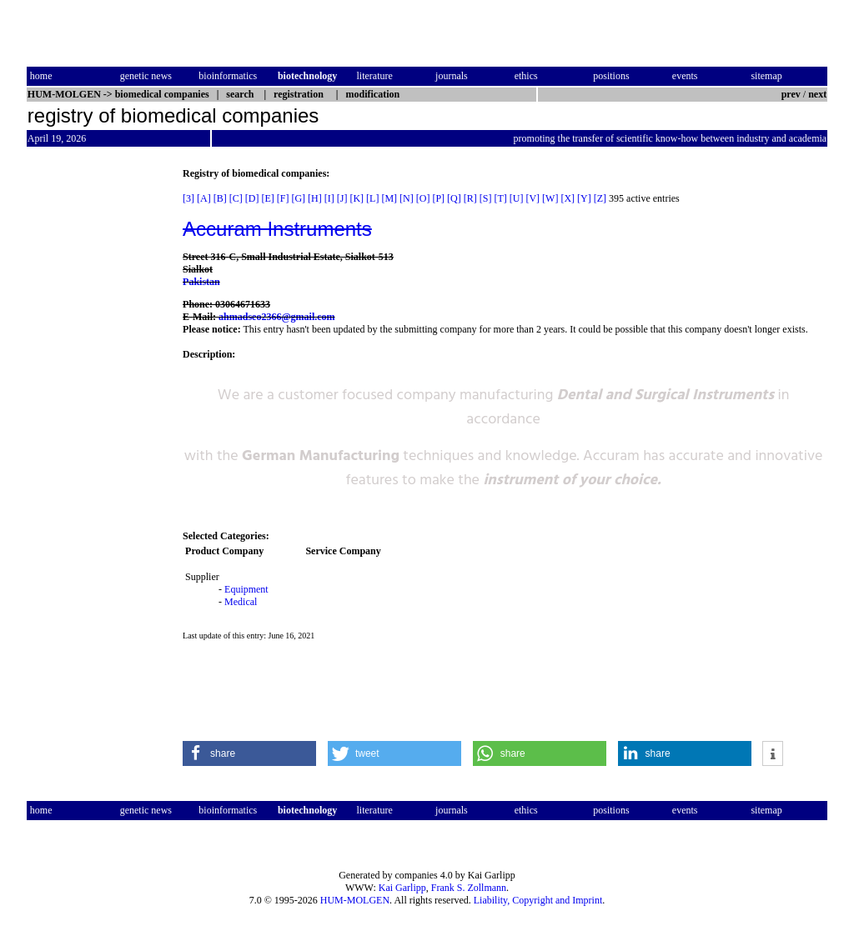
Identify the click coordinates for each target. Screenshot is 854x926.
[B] (220, 198)
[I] (329, 198)
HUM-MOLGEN (354, 900)
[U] (517, 198)
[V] (532, 198)
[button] (249, 753)
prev (791, 94)
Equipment (246, 589)
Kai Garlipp (402, 887)
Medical (240, 602)
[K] (356, 198)
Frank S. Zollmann (468, 887)
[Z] (600, 198)
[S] (486, 198)
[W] (550, 198)
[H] (315, 198)
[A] (204, 198)
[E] (267, 198)
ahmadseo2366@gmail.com (277, 317)
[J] (342, 198)
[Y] (584, 198)
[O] (423, 198)
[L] (372, 198)
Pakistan (201, 282)
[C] (236, 198)
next (817, 94)
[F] (283, 198)
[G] (298, 198)
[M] (389, 198)
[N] (406, 198)
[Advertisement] (96, 418)
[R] (470, 198)
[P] (438, 198)
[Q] (454, 198)
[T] (500, 198)
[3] (188, 198)
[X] (567, 198)
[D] (252, 198)
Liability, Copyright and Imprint (538, 900)
